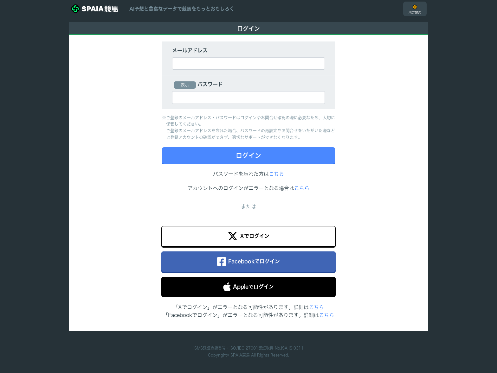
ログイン (248, 155)
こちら (276, 173)
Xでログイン (248, 236)
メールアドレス (190, 50)
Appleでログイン (248, 287)
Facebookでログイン (248, 261)
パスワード (210, 84)
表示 (185, 85)
